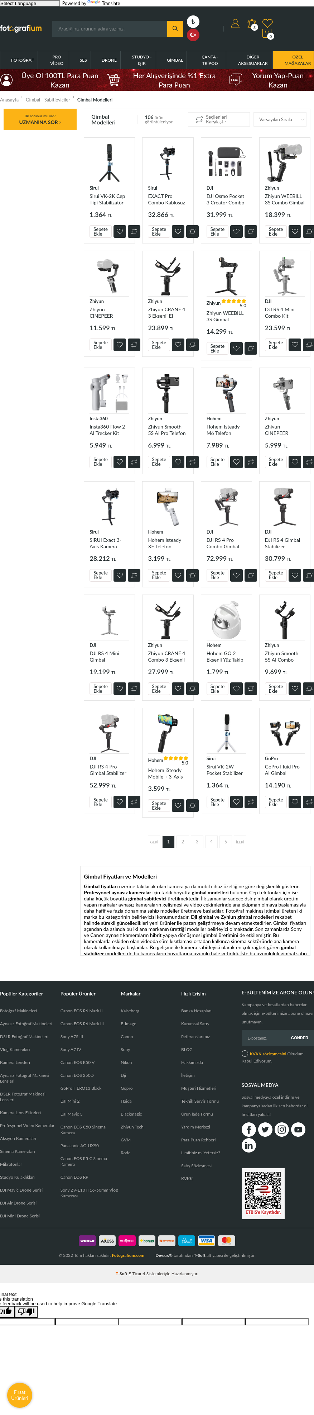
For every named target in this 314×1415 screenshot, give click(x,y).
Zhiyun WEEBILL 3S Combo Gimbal (284, 199)
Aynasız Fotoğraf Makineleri (26, 1023)
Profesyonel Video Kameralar (27, 1125)
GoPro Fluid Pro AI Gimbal (282, 769)
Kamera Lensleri (15, 1062)
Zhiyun (272, 188)
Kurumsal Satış (195, 1023)
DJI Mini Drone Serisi (20, 1215)
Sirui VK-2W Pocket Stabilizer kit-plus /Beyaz (225, 769)
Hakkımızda (192, 1062)
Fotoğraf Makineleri (18, 1010)
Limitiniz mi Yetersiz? (200, 1152)
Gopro (126, 1088)
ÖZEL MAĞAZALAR (298, 60)
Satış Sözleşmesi (196, 1165)
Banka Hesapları (196, 1010)
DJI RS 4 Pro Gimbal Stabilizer (108, 769)
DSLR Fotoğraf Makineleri (24, 1036)
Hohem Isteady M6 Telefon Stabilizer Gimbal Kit (225, 429)
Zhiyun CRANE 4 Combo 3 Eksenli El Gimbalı (166, 656)
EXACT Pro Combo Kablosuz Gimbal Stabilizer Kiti (166, 199)
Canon (127, 1036)
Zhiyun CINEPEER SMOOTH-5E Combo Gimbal (281, 429)
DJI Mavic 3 (72, 1114)
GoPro (271, 758)
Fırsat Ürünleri (19, 1395)
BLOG (187, 1049)
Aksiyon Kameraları (18, 1138)
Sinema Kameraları (17, 1151)
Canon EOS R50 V (78, 1062)
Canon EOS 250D (77, 1075)
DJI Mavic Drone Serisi (21, 1190)
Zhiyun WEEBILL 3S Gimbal (225, 316)
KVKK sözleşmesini (268, 1053)
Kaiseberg (130, 1010)
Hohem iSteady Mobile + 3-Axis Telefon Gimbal (165, 773)
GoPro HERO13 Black (81, 1088)
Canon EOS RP (74, 1177)
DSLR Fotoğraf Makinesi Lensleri (22, 1096)
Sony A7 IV (71, 1049)
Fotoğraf (22, 60)
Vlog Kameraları (15, 1049)
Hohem (214, 418)
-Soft (122, 1273)
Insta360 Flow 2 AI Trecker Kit (107, 429)
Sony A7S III (72, 1036)
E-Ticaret (137, 1273)
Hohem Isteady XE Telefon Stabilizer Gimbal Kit (166, 543)
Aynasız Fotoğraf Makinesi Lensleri (24, 1078)
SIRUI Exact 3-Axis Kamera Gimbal (105, 543)
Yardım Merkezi (195, 1127)
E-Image (128, 1023)
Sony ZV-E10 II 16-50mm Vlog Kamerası (89, 1192)
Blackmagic (131, 1114)
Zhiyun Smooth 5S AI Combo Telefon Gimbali (282, 656)
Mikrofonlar (11, 1164)
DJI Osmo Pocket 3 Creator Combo (226, 199)
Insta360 (99, 418)
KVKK (187, 1178)
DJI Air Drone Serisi (18, 1203)
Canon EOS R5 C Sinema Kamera (84, 1161)
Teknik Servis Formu (200, 1101)
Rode (125, 1152)
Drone (109, 60)
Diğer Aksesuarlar (253, 60)
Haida (126, 1101)
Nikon (126, 1062)
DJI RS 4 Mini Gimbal (104, 656)
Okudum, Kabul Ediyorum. (273, 1057)
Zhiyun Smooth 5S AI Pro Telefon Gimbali (166, 429)
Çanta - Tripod (210, 60)
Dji (123, 1075)
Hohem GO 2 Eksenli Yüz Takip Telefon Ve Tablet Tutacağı (225, 656)
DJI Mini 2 (70, 1101)
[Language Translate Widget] (30, 3)
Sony (125, 1049)
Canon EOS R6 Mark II (82, 1010)
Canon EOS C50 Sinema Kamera (83, 1129)
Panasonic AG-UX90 (80, 1145)
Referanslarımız (195, 1036)
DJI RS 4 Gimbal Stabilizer (282, 543)
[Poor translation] (26, 1312)
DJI (210, 188)
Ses (83, 60)
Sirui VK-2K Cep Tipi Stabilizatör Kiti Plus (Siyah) (107, 199)
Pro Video (56, 60)
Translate (103, 3)
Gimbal (175, 60)
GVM (126, 1139)
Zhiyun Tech (132, 1127)
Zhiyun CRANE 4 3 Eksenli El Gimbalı (166, 312)
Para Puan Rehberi (198, 1139)
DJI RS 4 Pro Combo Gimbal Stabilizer (223, 543)
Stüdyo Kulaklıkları (17, 1177)
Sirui (94, 188)
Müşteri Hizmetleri (198, 1088)
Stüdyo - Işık (141, 60)
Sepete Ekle (100, 231)
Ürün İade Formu (197, 1114)
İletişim (188, 1075)
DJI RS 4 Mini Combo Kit (280, 312)
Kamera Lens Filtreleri (20, 1112)
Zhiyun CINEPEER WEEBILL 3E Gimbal (103, 312)
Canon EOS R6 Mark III (82, 1023)
